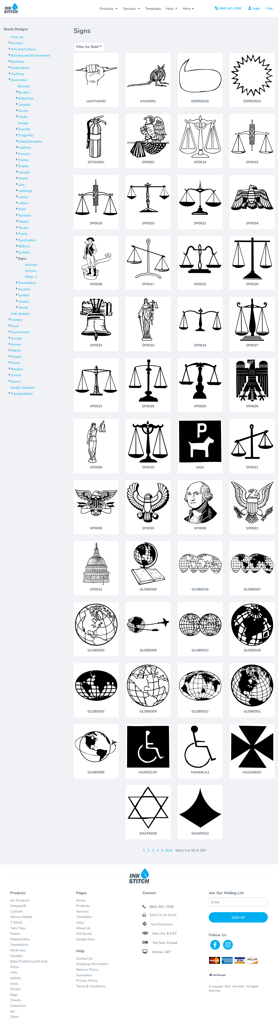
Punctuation (27, 240)
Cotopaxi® (18, 905)
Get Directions (162, 924)
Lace (21, 184)
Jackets (15, 978)
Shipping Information (92, 964)
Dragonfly (25, 135)
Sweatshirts (19, 944)
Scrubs (15, 989)
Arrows (30, 270)
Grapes (23, 166)
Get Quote (84, 933)
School (16, 375)
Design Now (85, 939)
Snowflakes (27, 282)
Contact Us (84, 958)
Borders (24, 92)
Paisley (23, 221)
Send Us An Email (163, 915)
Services (82, 911)
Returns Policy (87, 969)
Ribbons (24, 246)
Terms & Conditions (91, 986)
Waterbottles (20, 939)
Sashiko (24, 252)
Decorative (19, 80)
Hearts (23, 178)
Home (80, 900)
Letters (23, 203)
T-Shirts (16, 922)
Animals (17, 43)
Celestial (24, 104)
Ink (12, 1011)
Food (14, 326)
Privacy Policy (87, 980)
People (16, 356)
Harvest (24, 172)
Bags (14, 994)
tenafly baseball (23, 387)
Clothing (17, 74)
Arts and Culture (23, 49)
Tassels (23, 301)
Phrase (23, 227)
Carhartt (16, 911)
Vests (14, 983)
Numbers (24, 215)
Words (23, 307)
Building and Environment (30, 55)
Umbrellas (18, 1005)
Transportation (22, 393)
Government (20, 332)
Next (168, 850)
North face (18, 950)
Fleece (15, 933)
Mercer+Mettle (21, 917)
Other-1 (31, 276)
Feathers (24, 147)
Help (80, 922)
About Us (83, 928)
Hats (13, 972)
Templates (84, 917)
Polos (14, 967)
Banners (24, 86)
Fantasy (16, 319)
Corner (23, 110)
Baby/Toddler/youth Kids (29, 961)
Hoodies (16, 956)
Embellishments (30, 141)
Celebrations (20, 67)
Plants (22, 234)
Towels (15, 1000)
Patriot (16, 350)
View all (17, 37)
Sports (16, 381)
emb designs (20, 313)
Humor (16, 344)
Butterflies (25, 98)
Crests (22, 116)
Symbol (24, 295)
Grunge (16, 338)
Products (83, 905)
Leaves (23, 197)
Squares (24, 289)
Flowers (24, 154)
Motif (22, 209)
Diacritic (24, 129)
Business (17, 61)
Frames (23, 160)
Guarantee (84, 975)
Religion (17, 369)
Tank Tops (17, 928)
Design (23, 123)
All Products (19, 900)
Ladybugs (25, 190)
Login (256, 8)
